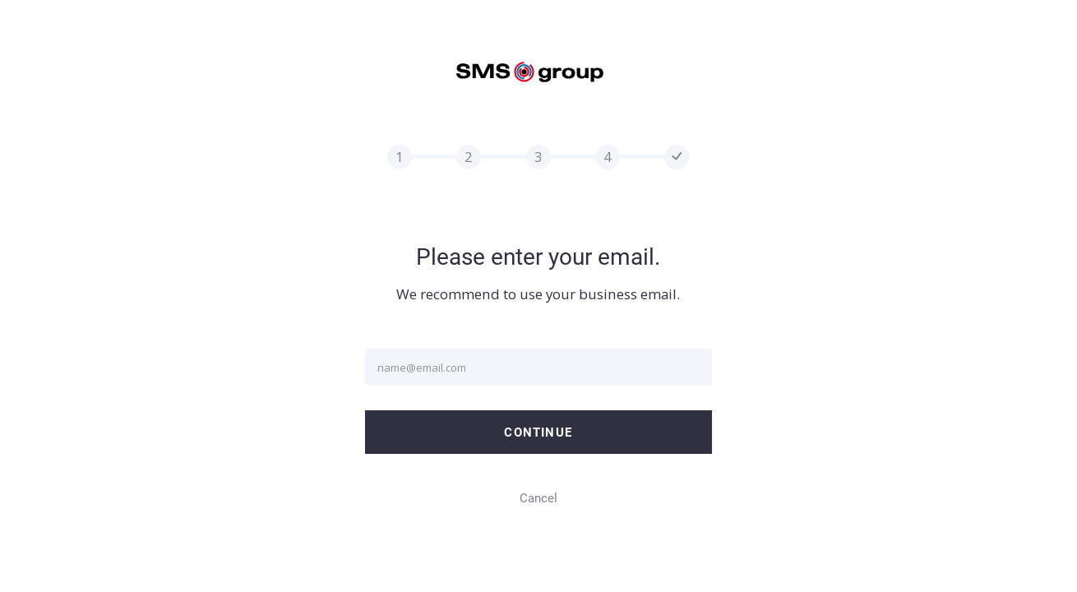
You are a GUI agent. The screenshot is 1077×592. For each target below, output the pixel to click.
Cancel (538, 498)
